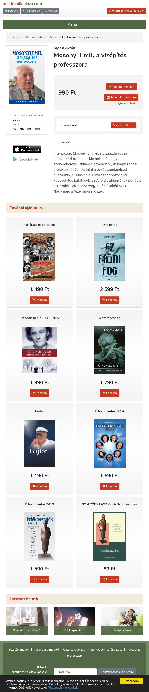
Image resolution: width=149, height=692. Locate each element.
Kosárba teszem (121, 87)
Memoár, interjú (35, 37)
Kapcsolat (133, 650)
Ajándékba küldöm (121, 97)
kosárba (39, 300)
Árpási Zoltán (64, 48)
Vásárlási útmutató (46, 650)
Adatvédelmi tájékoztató (105, 650)
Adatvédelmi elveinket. (62, 688)
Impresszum (74, 656)
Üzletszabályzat (74, 650)
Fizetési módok (19, 650)
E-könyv (15, 37)
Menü (74, 24)
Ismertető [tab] (63, 142)
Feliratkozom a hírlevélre (117, 672)
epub (117, 125)
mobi (130, 125)
